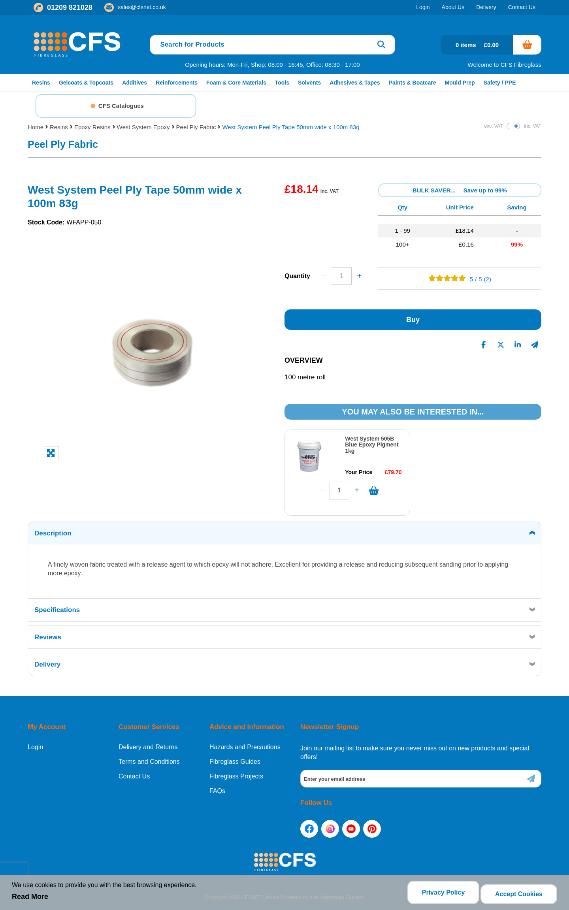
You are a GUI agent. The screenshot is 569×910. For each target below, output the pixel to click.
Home (35, 127)
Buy (413, 320)
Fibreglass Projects (236, 773)
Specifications (57, 606)
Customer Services (149, 723)
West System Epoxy (143, 127)
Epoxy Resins (92, 127)
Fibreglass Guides (234, 759)
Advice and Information (246, 723)
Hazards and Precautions (245, 744)
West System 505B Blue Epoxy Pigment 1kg (371, 444)
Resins (59, 127)
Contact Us (134, 773)
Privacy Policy (440, 894)
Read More (30, 898)
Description (53, 530)
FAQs (217, 788)
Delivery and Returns (148, 744)
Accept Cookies (519, 894)
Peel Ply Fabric (196, 127)
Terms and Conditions (149, 759)
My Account (47, 723)
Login (35, 744)
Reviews (47, 634)
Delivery (47, 661)
